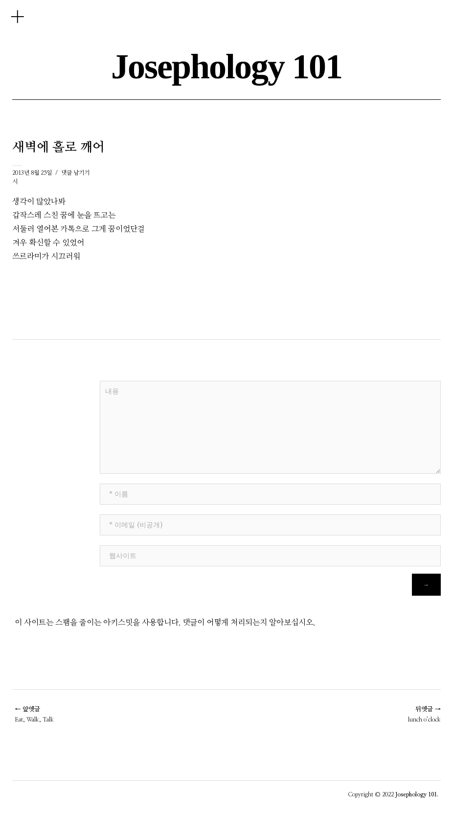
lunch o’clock (424, 714)
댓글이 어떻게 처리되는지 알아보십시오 (247, 623)
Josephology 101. (416, 794)
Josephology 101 (226, 66)
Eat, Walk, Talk (34, 714)
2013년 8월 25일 (32, 173)
